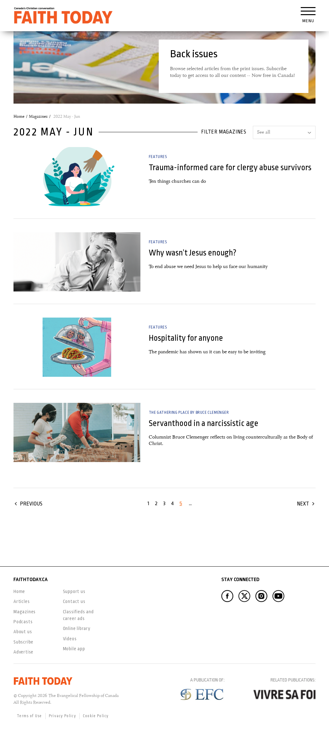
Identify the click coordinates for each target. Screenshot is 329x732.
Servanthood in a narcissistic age (203, 423)
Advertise (23, 651)
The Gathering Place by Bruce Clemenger (189, 412)
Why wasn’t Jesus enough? (192, 253)
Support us (74, 591)
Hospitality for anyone (186, 338)
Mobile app (74, 648)
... (190, 503)
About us (22, 631)
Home (18, 116)
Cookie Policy (96, 716)
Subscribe (23, 641)
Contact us (74, 601)
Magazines (38, 116)
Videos (70, 638)
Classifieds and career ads (78, 615)
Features (158, 156)
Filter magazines (223, 132)
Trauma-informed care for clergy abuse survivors (230, 167)
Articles (21, 601)
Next (303, 504)
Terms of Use (29, 716)
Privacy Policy (62, 716)
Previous (31, 504)
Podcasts (22, 621)
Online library (77, 628)
